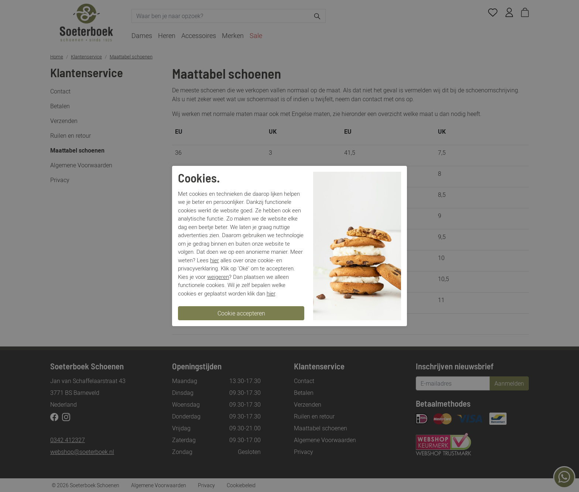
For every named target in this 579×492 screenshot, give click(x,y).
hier (214, 260)
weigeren (218, 276)
